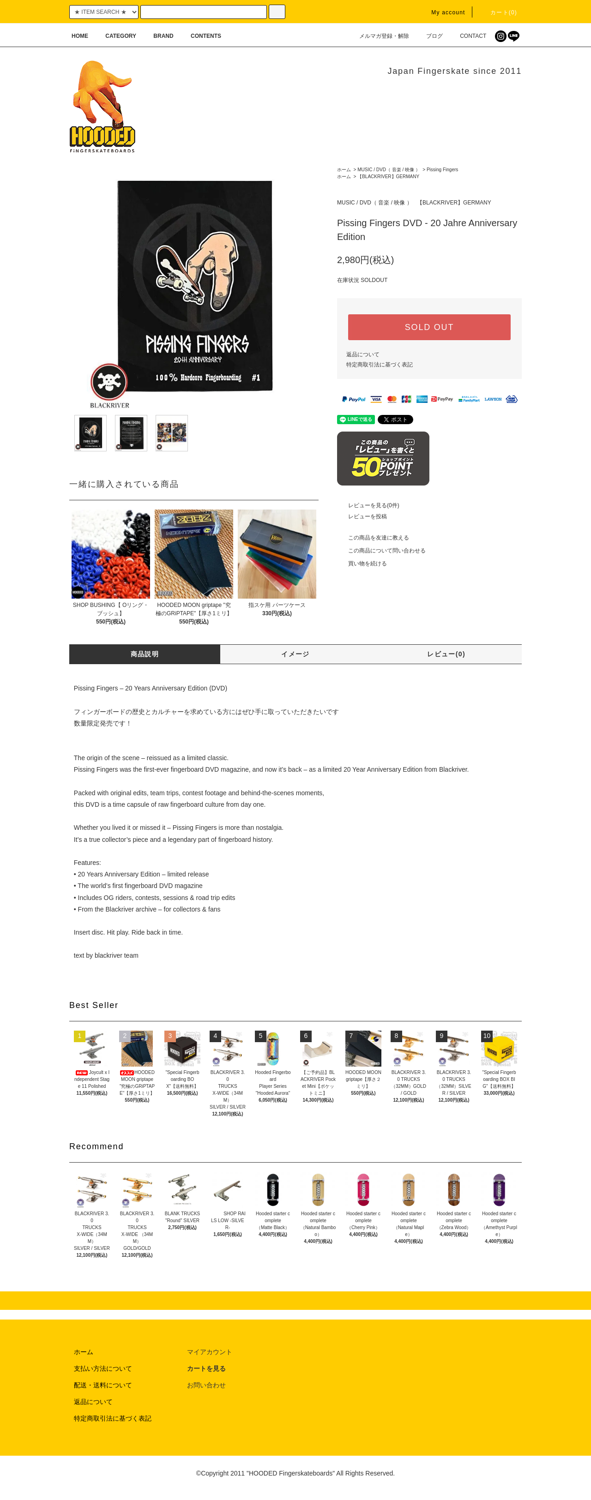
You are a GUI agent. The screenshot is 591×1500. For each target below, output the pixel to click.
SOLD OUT (429, 327)
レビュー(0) (446, 654)
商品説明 (145, 654)
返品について (363, 354)
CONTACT (467, 36)
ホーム (344, 169)
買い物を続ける (362, 563)
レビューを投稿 (362, 516)
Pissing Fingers (442, 169)
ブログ (429, 36)
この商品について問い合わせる (381, 550)
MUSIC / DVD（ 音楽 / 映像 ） (388, 169)
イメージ (295, 654)
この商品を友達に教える (373, 537)
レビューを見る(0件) (368, 505)
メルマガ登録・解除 (378, 36)
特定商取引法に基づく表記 (379, 364)
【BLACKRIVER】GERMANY (388, 176)
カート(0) (498, 12)
